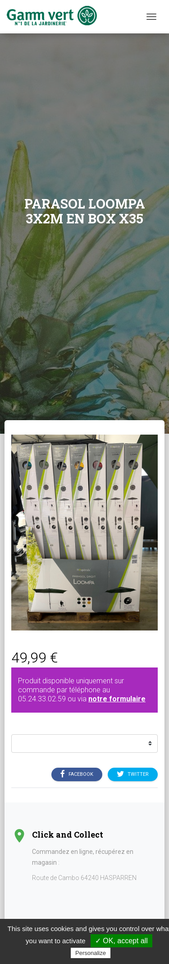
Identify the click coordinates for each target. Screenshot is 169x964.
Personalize (90, 953)
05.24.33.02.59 (42, 699)
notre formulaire (117, 699)
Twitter (133, 774)
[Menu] (151, 16)
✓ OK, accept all (121, 941)
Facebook (76, 774)
